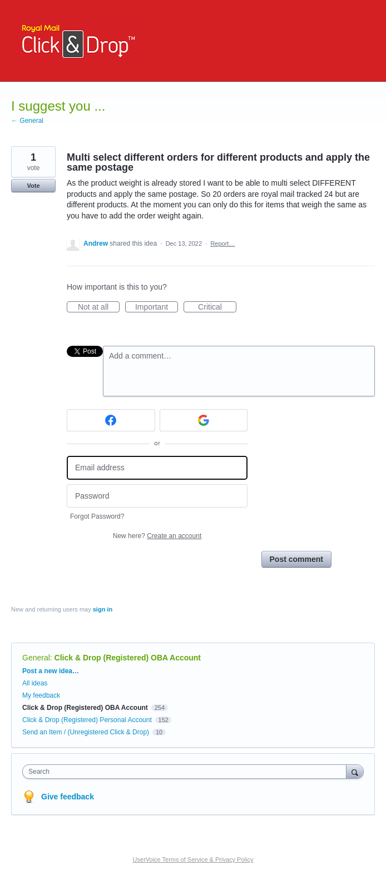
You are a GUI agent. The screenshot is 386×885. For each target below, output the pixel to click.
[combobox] (187, 771)
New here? (157, 536)
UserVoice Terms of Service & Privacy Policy (193, 859)
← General (27, 121)
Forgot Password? (97, 516)
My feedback (41, 695)
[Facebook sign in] (111, 420)
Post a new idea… (50, 671)
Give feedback (67, 796)
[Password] (157, 496)
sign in (102, 609)
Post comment (296, 559)
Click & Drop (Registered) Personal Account (87, 720)
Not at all (99, 307)
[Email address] (157, 468)
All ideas (34, 683)
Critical (217, 307)
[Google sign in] (204, 420)
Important (156, 307)
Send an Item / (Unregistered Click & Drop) (85, 732)
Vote (33, 185)
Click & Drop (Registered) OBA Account (128, 657)
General (36, 657)
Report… (222, 243)
